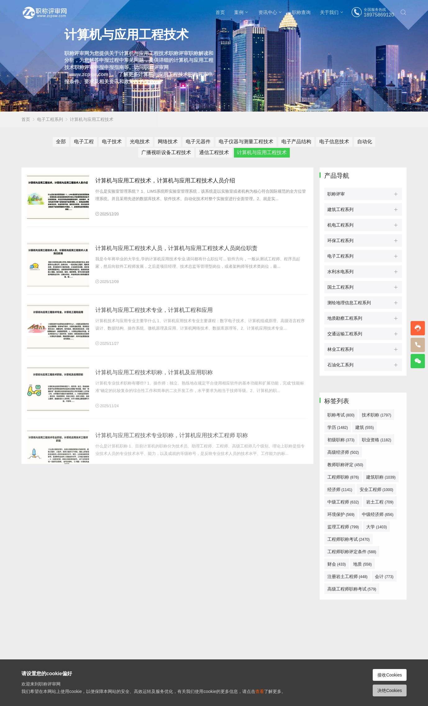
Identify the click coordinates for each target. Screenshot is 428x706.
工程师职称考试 (348, 635)
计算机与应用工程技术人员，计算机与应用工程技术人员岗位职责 (176, 290)
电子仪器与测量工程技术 (246, 141)
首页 (220, 12)
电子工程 (84, 141)
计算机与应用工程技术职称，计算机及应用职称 (154, 417)
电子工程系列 (50, 119)
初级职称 (340, 536)
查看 (259, 691)
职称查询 (301, 12)
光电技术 (140, 141)
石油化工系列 (340, 364)
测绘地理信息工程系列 (349, 302)
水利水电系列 (340, 271)
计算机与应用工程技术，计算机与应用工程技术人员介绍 (165, 180)
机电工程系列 (340, 224)
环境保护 (340, 610)
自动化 (364, 141)
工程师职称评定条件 (351, 648)
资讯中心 (267, 12)
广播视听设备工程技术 (166, 152)
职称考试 (340, 511)
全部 (61, 141)
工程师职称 (343, 573)
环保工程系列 (340, 240)
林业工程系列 (340, 349)
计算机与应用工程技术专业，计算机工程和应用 (154, 354)
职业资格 (376, 536)
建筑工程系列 (340, 209)
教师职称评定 (345, 561)
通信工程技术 (214, 152)
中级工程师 (343, 598)
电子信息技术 (334, 141)
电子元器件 (198, 141)
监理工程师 (343, 623)
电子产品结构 (296, 141)
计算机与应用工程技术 (91, 119)
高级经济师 (343, 548)
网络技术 (168, 141)
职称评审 (336, 193)
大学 (376, 623)
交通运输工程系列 (344, 333)
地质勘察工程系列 (344, 318)
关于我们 (329, 12)
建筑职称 (380, 573)
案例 (239, 12)
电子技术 (112, 141)
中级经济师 (377, 610)
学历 (337, 523)
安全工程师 (376, 586)
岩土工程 (379, 598)
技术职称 (376, 511)
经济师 (339, 586)
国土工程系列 (340, 287)
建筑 (364, 523)
